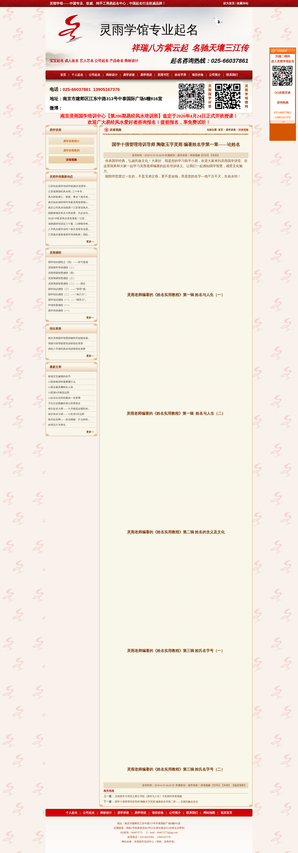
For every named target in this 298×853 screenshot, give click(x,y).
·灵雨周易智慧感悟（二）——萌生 (66, 283)
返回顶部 (239, 785)
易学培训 (146, 74)
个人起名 (77, 74)
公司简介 (215, 74)
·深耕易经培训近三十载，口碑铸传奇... (69, 223)
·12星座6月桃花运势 (58, 392)
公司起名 (94, 74)
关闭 (214, 155)
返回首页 (226, 812)
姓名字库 (180, 74)
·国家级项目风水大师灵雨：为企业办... (69, 213)
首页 (63, 74)
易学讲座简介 (71, 141)
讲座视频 (71, 159)
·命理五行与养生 (57, 424)
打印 (204, 155)
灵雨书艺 (163, 74)
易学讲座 (129, 74)
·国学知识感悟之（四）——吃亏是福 (68, 262)
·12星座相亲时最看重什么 (62, 381)
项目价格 (197, 74)
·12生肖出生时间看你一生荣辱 (64, 397)
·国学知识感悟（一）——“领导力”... (67, 299)
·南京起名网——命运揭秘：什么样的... (69, 419)
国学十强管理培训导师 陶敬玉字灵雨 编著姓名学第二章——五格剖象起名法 (156, 801)
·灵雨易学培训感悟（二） (62, 267)
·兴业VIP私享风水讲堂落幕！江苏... (67, 218)
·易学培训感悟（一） (59, 310)
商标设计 (112, 74)
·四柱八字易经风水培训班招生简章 (66, 348)
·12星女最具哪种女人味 (60, 387)
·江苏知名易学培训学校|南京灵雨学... (68, 186)
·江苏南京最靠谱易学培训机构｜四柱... (69, 234)
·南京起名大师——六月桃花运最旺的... (69, 408)
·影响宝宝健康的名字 (59, 376)
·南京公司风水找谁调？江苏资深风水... (69, 207)
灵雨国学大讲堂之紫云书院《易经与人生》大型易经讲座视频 (148, 796)
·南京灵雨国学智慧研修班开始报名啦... (69, 338)
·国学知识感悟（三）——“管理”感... (67, 289)
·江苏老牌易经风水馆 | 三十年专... (66, 191)
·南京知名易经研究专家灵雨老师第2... (68, 202)
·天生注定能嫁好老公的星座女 (64, 403)
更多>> (90, 241)
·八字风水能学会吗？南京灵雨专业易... (69, 229)
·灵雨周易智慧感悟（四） (62, 272)
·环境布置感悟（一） (59, 305)
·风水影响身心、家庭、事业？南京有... (69, 196)
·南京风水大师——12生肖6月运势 (66, 414)
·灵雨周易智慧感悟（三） (62, 278)
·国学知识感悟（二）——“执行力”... (67, 294)
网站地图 (209, 812)
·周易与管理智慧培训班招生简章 (65, 343)
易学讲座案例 (71, 150)
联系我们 (232, 74)
